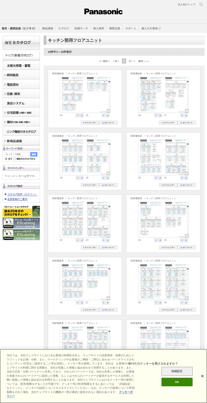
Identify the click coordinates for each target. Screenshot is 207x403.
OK (177, 382)
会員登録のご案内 (17, 199)
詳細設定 (177, 371)
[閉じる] (202, 376)
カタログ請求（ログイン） (22, 194)
